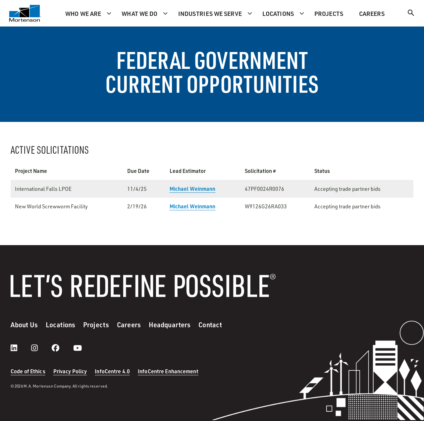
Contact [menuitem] (210, 324)
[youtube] (77, 348)
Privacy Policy (70, 371)
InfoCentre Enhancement (168, 371)
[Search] (411, 14)
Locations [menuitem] (278, 13)
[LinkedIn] (20, 348)
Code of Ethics (28, 371)
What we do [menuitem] (139, 13)
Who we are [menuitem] (83, 13)
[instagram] (41, 348)
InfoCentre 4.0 (112, 371)
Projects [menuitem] (328, 13)
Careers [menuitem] (372, 13)
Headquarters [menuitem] (169, 324)
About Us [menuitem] (24, 324)
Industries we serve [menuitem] (210, 13)
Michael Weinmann (193, 188)
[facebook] (62, 348)
